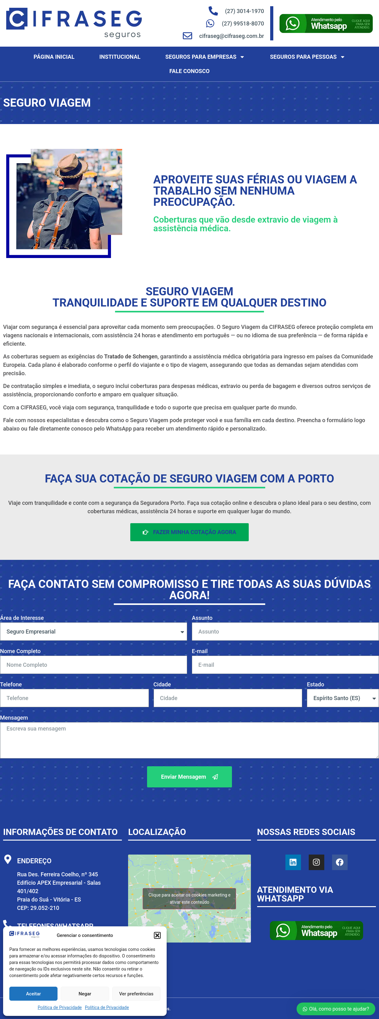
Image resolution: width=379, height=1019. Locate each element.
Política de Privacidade (60, 1007)
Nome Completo (20, 651)
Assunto (202, 618)
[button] (157, 935)
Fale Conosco (189, 71)
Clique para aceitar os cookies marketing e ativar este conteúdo (190, 898)
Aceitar (33, 994)
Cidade (162, 685)
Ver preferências (136, 994)
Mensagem (14, 718)
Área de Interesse (22, 618)
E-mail (200, 651)
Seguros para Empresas (205, 57)
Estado (315, 685)
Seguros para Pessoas (307, 57)
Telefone (11, 685)
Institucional (119, 56)
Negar (85, 994)
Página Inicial (54, 56)
